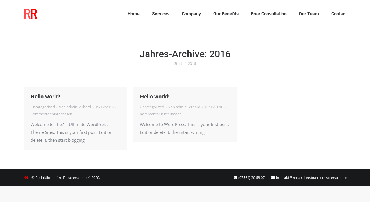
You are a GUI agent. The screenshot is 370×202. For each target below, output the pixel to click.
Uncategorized (152, 106)
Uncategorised (43, 106)
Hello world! (45, 96)
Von (75, 106)
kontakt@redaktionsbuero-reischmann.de (311, 177)
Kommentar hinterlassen (51, 113)
